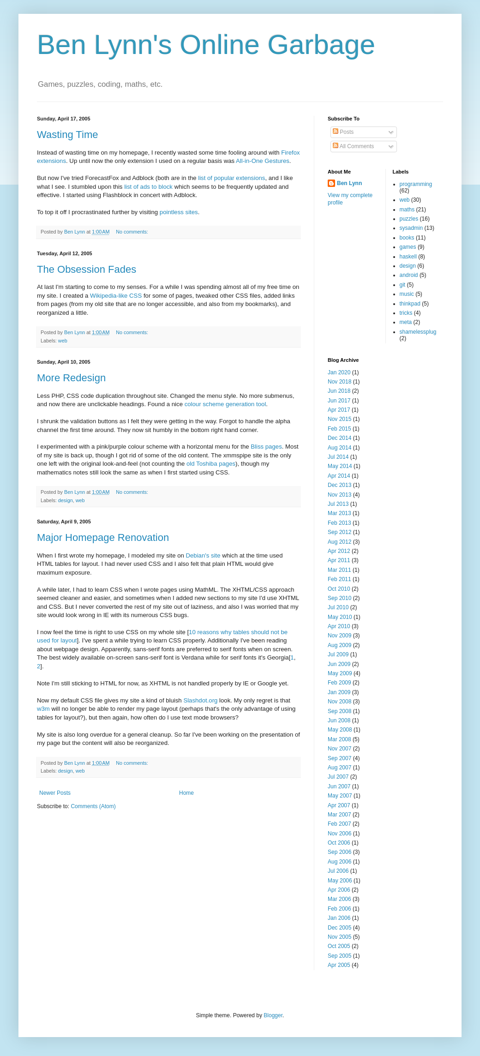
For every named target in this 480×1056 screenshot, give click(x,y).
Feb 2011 (339, 579)
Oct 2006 (339, 843)
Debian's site (203, 555)
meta (406, 322)
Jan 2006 (339, 918)
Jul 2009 (338, 654)
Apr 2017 (339, 410)
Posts (343, 132)
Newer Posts (55, 793)
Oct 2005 (339, 946)
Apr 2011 (339, 560)
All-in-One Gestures (262, 160)
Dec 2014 (339, 438)
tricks (406, 313)
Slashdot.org (200, 700)
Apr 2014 (339, 476)
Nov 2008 (339, 701)
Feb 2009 (339, 682)
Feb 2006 (339, 909)
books (407, 237)
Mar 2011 (339, 570)
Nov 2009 (339, 635)
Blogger (273, 1015)
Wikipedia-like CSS (116, 295)
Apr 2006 (339, 890)
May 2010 (340, 617)
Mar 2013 (339, 513)
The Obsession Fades (86, 269)
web (62, 340)
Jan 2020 (339, 372)
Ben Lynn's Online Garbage (206, 44)
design (65, 500)
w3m (43, 708)
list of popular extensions (231, 177)
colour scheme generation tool (225, 404)
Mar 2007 (339, 814)
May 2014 (340, 466)
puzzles (409, 219)
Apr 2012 (339, 551)
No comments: (133, 231)
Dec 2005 (339, 927)
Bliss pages (266, 446)
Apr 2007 (339, 805)
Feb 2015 (339, 429)
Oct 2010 (339, 589)
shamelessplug (418, 332)
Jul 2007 (338, 777)
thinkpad (410, 303)
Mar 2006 (339, 899)
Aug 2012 (339, 542)
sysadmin (411, 228)
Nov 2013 (339, 495)
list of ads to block (148, 186)
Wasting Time (67, 134)
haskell (408, 256)
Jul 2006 (338, 871)
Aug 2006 (339, 861)
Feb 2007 (339, 824)
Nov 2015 (339, 419)
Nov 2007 (339, 748)
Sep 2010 (339, 598)
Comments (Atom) (93, 806)
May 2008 (340, 729)
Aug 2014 (339, 447)
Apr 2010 (339, 626)
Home (186, 793)
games (408, 247)
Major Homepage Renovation (103, 537)
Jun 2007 (339, 786)
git (403, 285)
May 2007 (340, 795)
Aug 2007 (339, 767)
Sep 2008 (339, 711)
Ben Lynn (349, 183)
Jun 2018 (339, 391)
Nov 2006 (339, 833)
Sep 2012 (339, 532)
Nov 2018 (339, 381)
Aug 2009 (339, 645)
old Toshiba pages (210, 463)
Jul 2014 (338, 457)
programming (416, 184)
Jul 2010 (338, 607)
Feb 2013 (339, 523)
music (407, 294)
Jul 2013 (338, 504)
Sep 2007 (339, 758)
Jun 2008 (339, 720)
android (409, 275)
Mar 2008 (339, 739)
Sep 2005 (339, 956)
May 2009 (340, 673)
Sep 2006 (339, 852)
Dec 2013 (339, 485)
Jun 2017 (339, 400)
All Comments (353, 146)
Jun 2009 (339, 664)
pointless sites (179, 212)
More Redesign (71, 378)
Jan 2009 (339, 692)
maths (407, 209)
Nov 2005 (339, 937)
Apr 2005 (339, 965)
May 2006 (340, 880)
